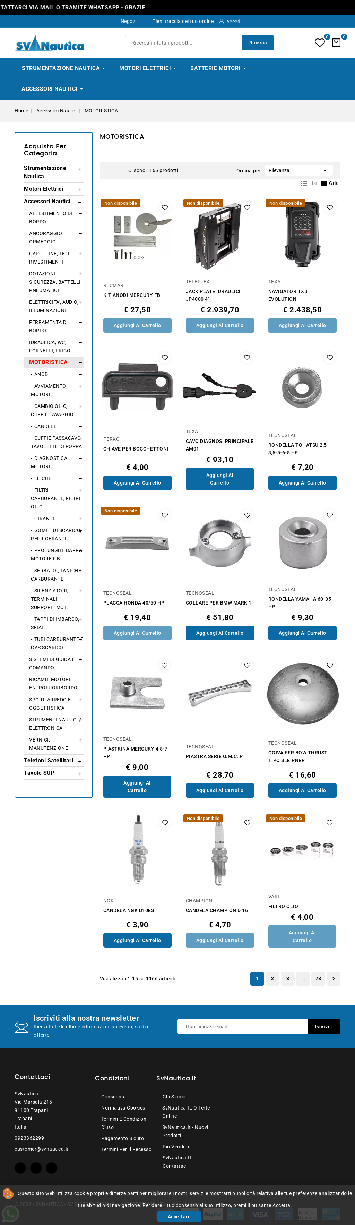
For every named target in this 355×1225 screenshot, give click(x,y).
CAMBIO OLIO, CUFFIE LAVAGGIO (52, 410)
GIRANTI (44, 518)
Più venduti (176, 1146)
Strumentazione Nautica (45, 172)
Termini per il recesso (126, 1149)
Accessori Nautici (47, 201)
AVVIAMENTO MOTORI (48, 390)
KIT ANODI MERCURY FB (132, 295)
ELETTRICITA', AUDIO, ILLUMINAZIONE (53, 306)
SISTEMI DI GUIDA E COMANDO (52, 663)
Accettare (179, 1216)
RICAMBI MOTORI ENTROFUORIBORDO (53, 684)
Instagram (51, 1168)
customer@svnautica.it (42, 1149)
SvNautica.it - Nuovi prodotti (185, 1131)
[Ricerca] (199, 42)
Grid (110, 169)
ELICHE (43, 478)
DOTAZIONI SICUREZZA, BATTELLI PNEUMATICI (55, 282)
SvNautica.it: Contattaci (178, 1162)
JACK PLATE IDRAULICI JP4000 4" (213, 295)
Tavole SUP (39, 773)
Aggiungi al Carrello (137, 325)
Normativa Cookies (123, 1108)
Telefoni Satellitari (48, 760)
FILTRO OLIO (283, 906)
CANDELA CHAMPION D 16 (217, 910)
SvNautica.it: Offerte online (186, 1112)
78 (318, 978)
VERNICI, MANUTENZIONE (48, 744)
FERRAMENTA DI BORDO (48, 326)
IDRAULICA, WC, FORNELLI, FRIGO (50, 346)
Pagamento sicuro (122, 1138)
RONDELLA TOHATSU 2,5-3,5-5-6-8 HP (298, 448)
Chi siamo (174, 1096)
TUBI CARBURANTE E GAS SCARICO (57, 643)
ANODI (42, 374)
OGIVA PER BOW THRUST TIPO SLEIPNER (298, 756)
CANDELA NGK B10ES (128, 910)
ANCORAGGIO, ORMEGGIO (46, 238)
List (121, 169)
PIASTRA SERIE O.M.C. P (214, 756)
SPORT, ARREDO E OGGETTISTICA (50, 704)
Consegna (112, 1096)
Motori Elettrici (43, 189)
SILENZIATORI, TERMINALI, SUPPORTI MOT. (49, 599)
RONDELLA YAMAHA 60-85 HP (299, 602)
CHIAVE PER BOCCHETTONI (135, 449)
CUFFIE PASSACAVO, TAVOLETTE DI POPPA (56, 442)
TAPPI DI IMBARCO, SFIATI (55, 623)
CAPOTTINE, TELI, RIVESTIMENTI (50, 258)
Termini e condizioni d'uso (124, 1123)
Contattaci (32, 1077)
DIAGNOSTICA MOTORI (49, 462)
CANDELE (45, 426)
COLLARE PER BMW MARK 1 (219, 603)
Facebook (20, 1168)
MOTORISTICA (48, 362)
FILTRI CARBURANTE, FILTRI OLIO (55, 498)
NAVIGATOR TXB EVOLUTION (288, 295)
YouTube (36, 1168)
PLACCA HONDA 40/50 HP (134, 603)
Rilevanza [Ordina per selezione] (299, 169)
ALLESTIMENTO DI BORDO (50, 217)
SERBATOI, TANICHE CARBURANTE (56, 575)
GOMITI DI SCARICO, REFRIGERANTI (56, 534)
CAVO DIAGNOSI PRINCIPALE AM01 (220, 445)
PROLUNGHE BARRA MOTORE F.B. (56, 555)
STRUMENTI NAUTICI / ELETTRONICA (55, 724)
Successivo (333, 978)
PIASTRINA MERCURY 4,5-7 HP (135, 752)
